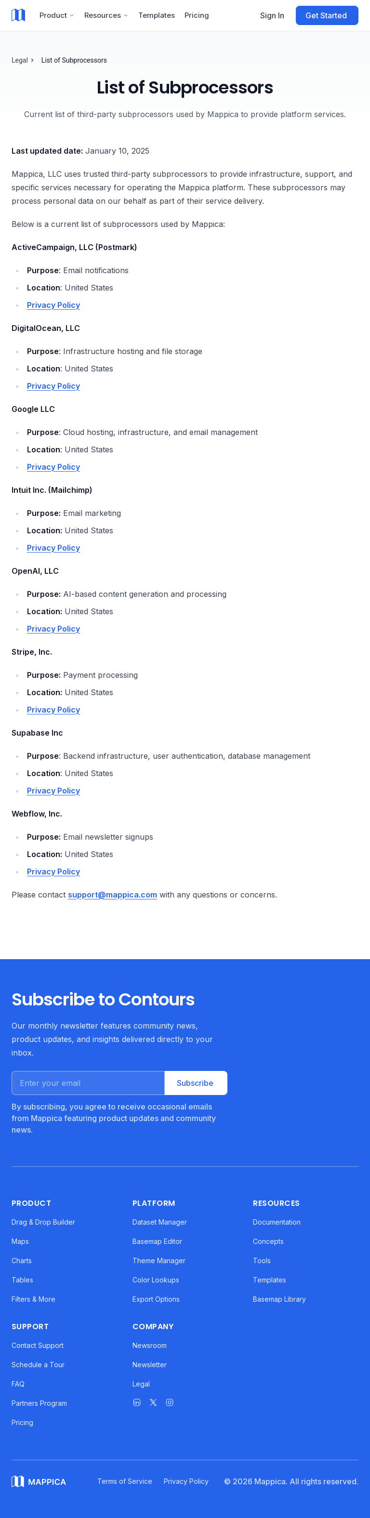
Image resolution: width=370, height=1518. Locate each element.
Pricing (197, 15)
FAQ (18, 1384)
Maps (20, 1241)
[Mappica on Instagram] (169, 1402)
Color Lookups (155, 1280)
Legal (20, 60)
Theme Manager (158, 1260)
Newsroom (149, 1345)
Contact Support (38, 1345)
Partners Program (39, 1403)
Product (57, 15)
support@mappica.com (112, 894)
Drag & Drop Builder (43, 1222)
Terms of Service (124, 1481)
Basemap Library (279, 1299)
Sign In (272, 15)
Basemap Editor (157, 1241)
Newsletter (149, 1364)
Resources (106, 15)
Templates (156, 15)
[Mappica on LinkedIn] (137, 1402)
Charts (22, 1260)
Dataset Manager (159, 1222)
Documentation (277, 1222)
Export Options (156, 1299)
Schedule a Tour (38, 1364)
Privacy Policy (53, 305)
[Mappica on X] (153, 1402)
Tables (22, 1280)
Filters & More (33, 1299)
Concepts (268, 1241)
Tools (262, 1260)
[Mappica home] (18, 15)
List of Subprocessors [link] (74, 60)
